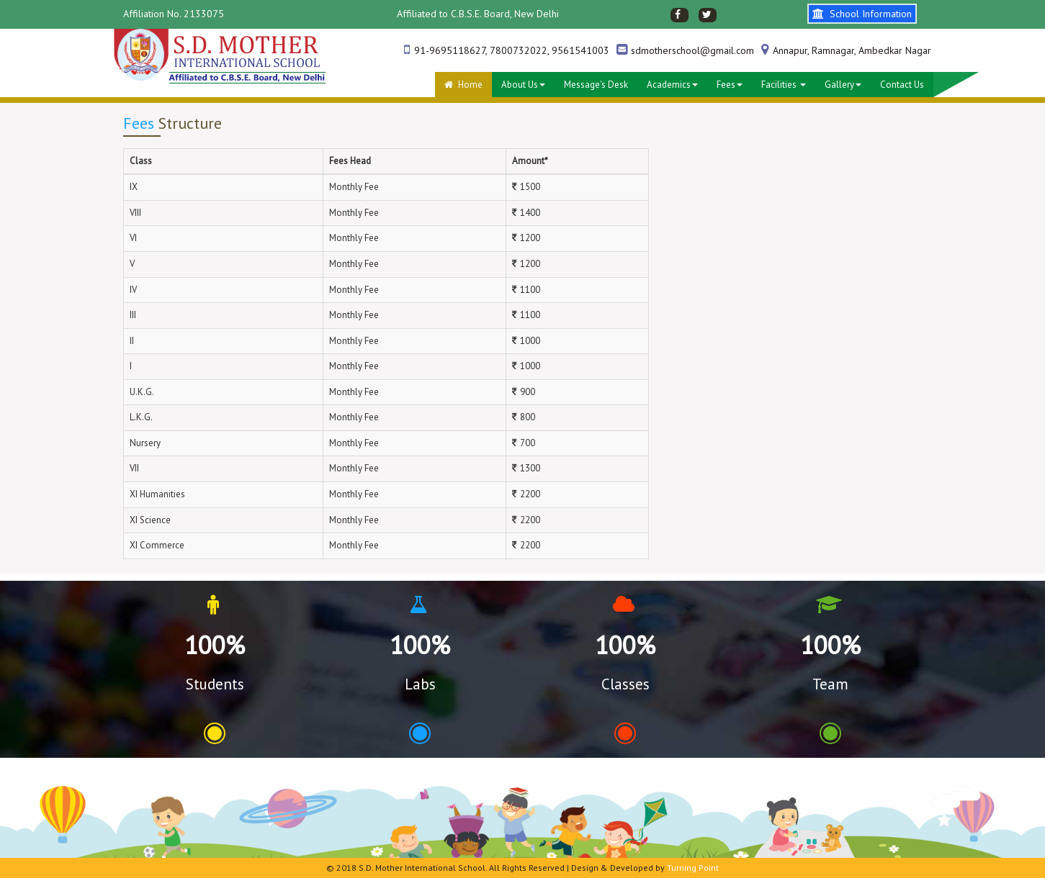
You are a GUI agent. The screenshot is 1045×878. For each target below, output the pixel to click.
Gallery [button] (843, 84)
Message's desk (596, 84)
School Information (862, 13)
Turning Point (693, 867)
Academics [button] (672, 84)
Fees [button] (730, 84)
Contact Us (902, 84)
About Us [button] (523, 84)
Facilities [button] (783, 84)
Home (463, 84)
